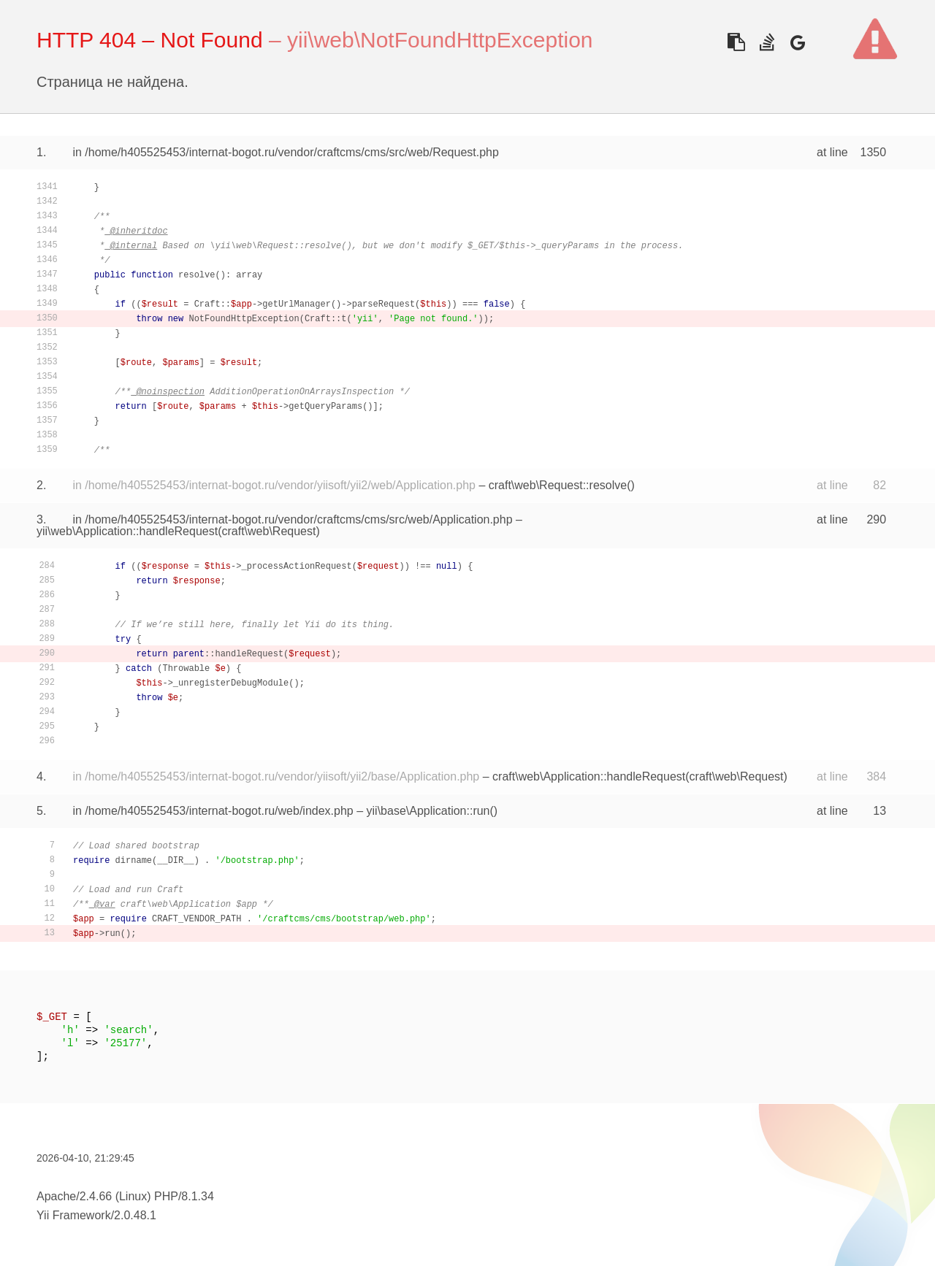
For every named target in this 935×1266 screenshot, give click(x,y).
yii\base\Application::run (428, 811)
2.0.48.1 (135, 1215)
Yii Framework (74, 1215)
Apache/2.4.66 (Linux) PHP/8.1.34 (125, 1196)
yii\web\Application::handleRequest (127, 531)
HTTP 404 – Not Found (150, 40)
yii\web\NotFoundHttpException (440, 40)
